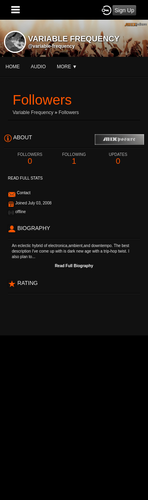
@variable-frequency (51, 46)
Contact (23, 193)
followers (69, 112)
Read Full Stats (25, 178)
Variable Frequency (33, 112)
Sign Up (124, 10)
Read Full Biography (74, 266)
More (67, 66)
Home (13, 66)
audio (38, 66)
